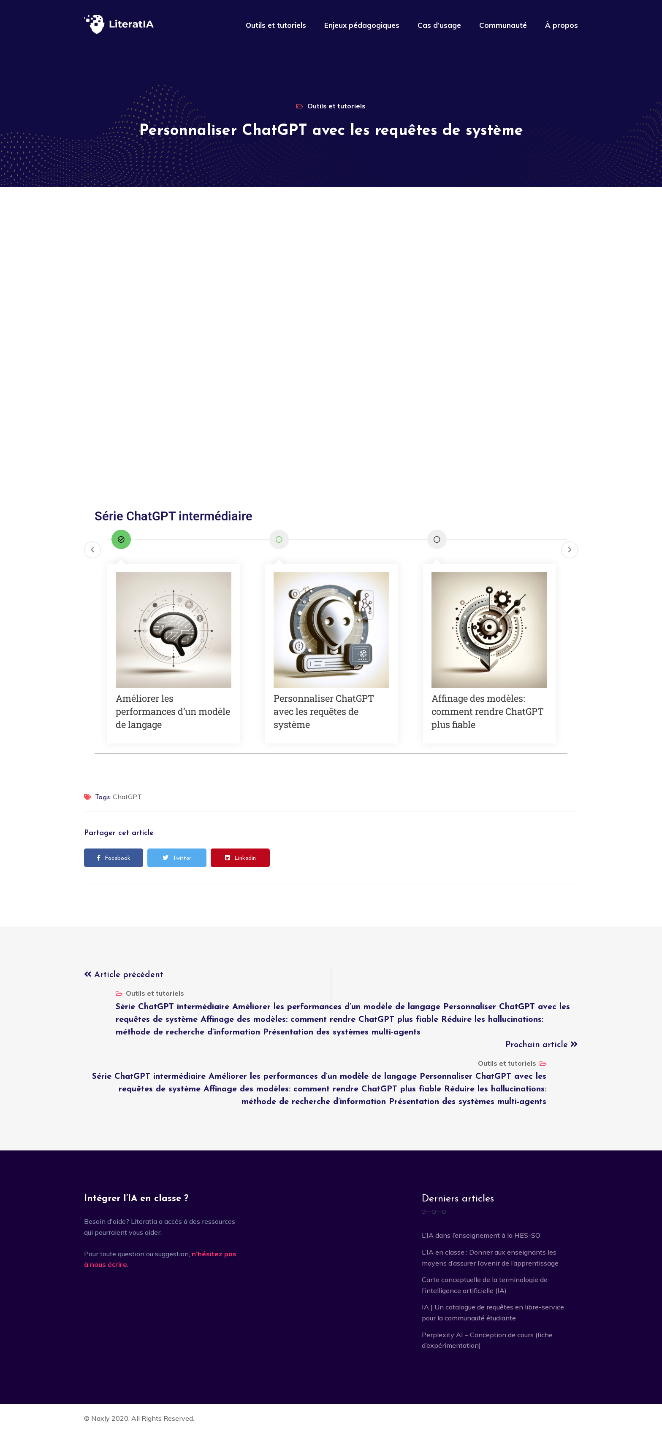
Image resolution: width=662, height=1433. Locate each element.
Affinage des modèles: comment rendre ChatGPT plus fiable (487, 711)
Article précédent (123, 975)
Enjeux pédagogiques (361, 25)
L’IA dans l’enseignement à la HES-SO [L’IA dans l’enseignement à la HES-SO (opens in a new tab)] (481, 1235)
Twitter (177, 858)
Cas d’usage (439, 25)
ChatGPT (127, 796)
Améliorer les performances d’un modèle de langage (173, 711)
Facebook (113, 858)
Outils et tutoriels (276, 25)
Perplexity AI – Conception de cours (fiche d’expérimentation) (487, 1340)
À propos (561, 25)
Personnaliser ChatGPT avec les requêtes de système (324, 711)
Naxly (100, 1418)
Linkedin (240, 858)
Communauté (503, 25)
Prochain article (541, 1045)
